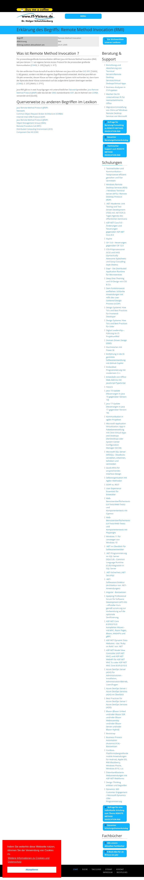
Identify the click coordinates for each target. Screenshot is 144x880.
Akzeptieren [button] (32, 869)
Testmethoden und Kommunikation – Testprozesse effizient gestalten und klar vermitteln (116, 174)
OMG (54, 92)
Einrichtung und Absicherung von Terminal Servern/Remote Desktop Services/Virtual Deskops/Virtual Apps (116, 74)
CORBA (95, 92)
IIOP (72, 92)
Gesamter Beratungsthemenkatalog (116, 138)
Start (75, 869)
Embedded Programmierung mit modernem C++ (115, 370)
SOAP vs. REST (112, 484)
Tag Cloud (96, 869)
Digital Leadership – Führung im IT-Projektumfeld (115, 333)
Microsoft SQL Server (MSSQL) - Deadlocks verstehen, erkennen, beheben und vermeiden (116, 457)
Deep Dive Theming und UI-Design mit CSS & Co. (116, 281)
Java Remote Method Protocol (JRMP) (32, 107)
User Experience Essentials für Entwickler (113, 491)
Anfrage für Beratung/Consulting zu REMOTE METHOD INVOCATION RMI (114, 127)
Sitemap (108, 869)
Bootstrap (110, 733)
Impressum (107, 872)
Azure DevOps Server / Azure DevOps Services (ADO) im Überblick (116, 691)
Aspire (109, 238)
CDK (33, 65)
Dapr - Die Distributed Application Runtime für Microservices (116, 271)
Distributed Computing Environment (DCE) (35, 129)
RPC (88, 71)
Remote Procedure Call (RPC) (29, 126)
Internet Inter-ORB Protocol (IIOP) (31, 117)
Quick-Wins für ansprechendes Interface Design (113, 470)
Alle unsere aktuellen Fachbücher (115, 844)
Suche (85, 869)
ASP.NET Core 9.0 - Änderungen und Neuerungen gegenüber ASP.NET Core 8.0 (115, 228)
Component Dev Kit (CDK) (27, 132)
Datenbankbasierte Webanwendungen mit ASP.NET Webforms (116, 775)
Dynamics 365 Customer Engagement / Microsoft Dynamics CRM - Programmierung (116, 795)
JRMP (34, 92)
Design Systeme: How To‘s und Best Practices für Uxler (116, 323)
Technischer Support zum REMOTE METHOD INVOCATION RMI (114, 150)
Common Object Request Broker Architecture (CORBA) (40, 114)
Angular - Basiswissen (116, 592)
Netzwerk (73, 89)
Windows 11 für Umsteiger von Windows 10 (113, 539)
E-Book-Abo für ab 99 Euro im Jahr (114, 853)
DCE (84, 71)
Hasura (109, 386)
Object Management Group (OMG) (31, 123)
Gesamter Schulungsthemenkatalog (116, 827)
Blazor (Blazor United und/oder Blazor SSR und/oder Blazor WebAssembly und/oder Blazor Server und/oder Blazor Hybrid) (115, 720)
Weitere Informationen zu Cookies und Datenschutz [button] (28, 860)
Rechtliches (122, 872)
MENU (83, 16)
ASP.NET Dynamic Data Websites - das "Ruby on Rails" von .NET (116, 643)
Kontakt (120, 869)
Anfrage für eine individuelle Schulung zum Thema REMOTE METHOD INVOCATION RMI (114, 813)
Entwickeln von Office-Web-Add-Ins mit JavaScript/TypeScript (116, 379)
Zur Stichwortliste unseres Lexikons (114, 41)
